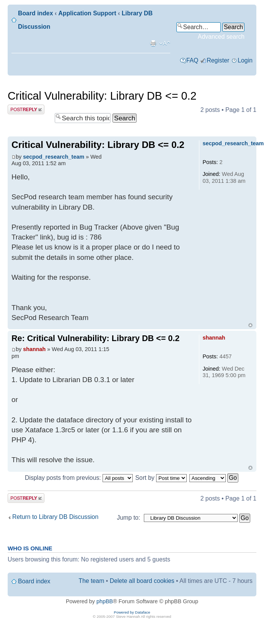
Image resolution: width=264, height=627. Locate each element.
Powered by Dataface (132, 612)
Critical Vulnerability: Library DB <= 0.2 (102, 96)
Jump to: (128, 517)
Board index (35, 13)
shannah (34, 349)
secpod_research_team (53, 157)
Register (218, 60)
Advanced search (221, 36)
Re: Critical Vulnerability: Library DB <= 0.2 (95, 338)
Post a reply (26, 109)
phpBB (104, 601)
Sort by (161, 477)
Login (245, 60)
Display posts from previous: (79, 477)
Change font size (164, 43)
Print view (153, 43)
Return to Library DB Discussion (55, 517)
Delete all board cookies (142, 581)
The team (91, 581)
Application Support (87, 13)
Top (250, 325)
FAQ (192, 60)
